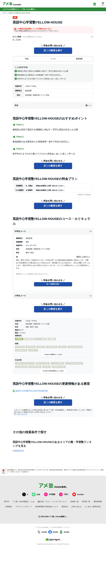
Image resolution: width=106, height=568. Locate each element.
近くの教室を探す (53, 50)
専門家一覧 (86, 501)
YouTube (78, 494)
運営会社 (65, 506)
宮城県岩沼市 (18, 451)
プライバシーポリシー (23, 506)
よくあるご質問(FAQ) (92, 506)
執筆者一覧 (74, 501)
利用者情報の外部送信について (46, 506)
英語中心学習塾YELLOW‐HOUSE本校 (32, 391)
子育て (64, 494)
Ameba (42, 532)
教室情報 (79, 59)
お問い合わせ (76, 506)
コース (53, 59)
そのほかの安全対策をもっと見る (53, 371)
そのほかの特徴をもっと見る (53, 354)
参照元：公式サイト (83, 257)
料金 (26, 59)
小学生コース (53, 295)
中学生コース (53, 231)
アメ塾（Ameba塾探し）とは (23, 501)
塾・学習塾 (17, 40)
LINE (36, 494)
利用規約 (9, 506)
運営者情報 (98, 501)
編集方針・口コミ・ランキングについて (52, 501)
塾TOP (5, 13)
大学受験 (49, 494)
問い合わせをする (20, 414)
